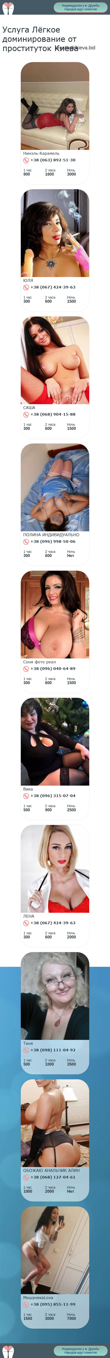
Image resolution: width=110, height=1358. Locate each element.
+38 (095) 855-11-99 (49, 1305)
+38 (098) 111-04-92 (49, 1050)
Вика (28, 789)
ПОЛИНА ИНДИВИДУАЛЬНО (51, 535)
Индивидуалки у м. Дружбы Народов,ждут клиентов (80, 7)
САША (29, 408)
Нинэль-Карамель (41, 153)
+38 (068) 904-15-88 (49, 415)
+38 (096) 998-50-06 (49, 542)
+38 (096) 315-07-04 (49, 796)
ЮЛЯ (28, 280)
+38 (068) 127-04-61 (49, 1177)
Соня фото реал (39, 662)
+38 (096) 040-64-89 (49, 669)
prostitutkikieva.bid (75, 47)
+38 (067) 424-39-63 (49, 287)
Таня (28, 1043)
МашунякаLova (38, 1298)
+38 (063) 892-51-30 (49, 160)
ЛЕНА (28, 916)
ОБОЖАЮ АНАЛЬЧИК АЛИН (51, 1170)
